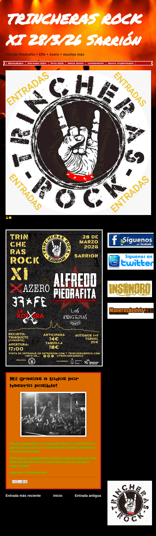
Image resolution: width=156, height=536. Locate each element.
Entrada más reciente (23, 496)
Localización (96, 63)
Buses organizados (121, 63)
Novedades (15, 63)
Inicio (57, 496)
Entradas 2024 (37, 63)
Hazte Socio (76, 63)
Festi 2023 (57, 63)
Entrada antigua (88, 496)
